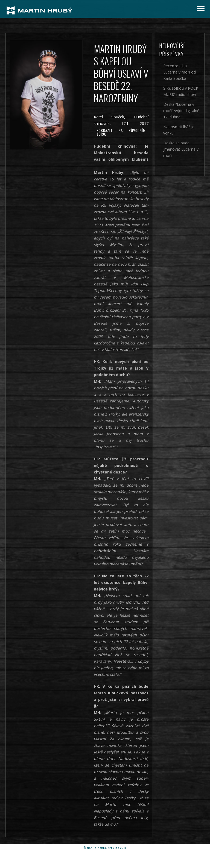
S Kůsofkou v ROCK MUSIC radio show (180, 91)
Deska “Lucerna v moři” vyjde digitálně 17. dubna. (181, 110)
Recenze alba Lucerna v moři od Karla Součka (179, 72)
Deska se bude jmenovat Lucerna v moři (181, 149)
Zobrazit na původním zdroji (121, 132)
